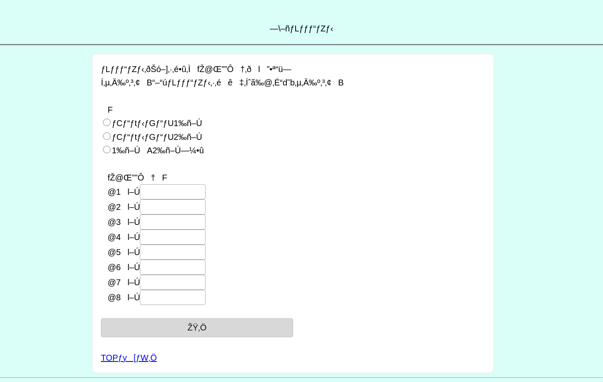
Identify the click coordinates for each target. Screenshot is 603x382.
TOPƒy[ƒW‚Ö (129, 357)
